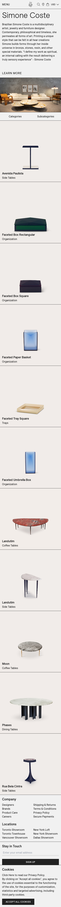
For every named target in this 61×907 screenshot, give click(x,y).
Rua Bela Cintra (12, 786)
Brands (6, 808)
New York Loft (41, 829)
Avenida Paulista (12, 173)
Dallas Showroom (43, 837)
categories (15, 116)
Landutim (8, 541)
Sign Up (30, 862)
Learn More (12, 73)
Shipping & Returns (44, 804)
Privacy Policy (41, 812)
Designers (8, 804)
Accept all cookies (18, 901)
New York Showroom (45, 833)
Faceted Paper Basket (16, 357)
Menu (6, 4)
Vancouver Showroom (15, 837)
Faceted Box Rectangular (18, 235)
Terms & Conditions (44, 808)
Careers (6, 816)
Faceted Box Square (15, 296)
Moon (5, 664)
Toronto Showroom (13, 829)
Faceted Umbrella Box (16, 480)
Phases (7, 725)
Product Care (10, 812)
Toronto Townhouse (13, 833)
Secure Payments (43, 816)
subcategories (45, 116)
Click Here (8, 875)
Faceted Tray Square (15, 418)
